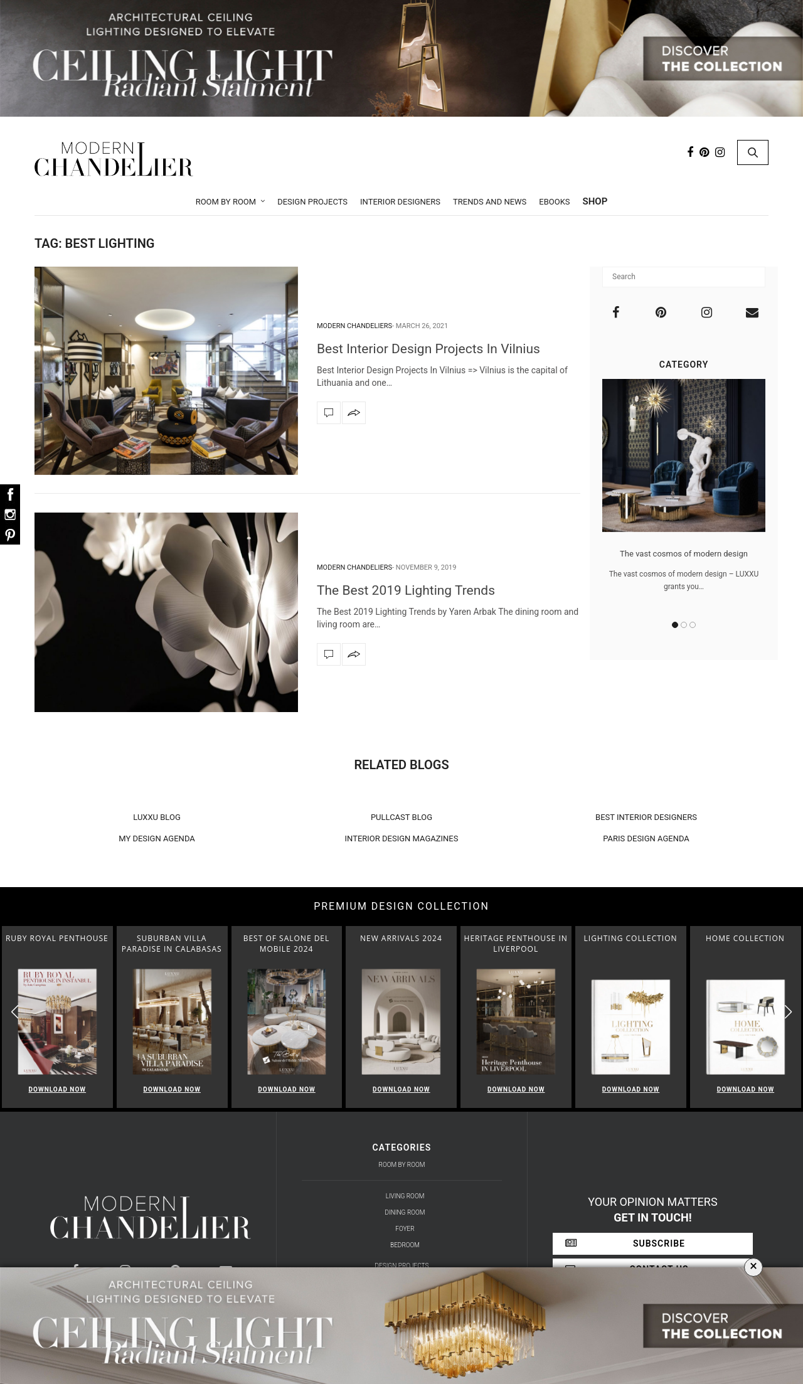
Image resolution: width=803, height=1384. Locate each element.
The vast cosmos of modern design (684, 553)
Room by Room (226, 201)
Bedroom (405, 1245)
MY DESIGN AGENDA (157, 838)
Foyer (404, 1228)
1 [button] (675, 625)
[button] (788, 1011)
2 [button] (684, 625)
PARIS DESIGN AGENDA (646, 838)
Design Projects (312, 201)
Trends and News (489, 201)
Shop (595, 201)
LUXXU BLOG (157, 817)
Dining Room (405, 1212)
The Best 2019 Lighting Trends (406, 590)
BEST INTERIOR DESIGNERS (646, 817)
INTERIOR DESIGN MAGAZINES (402, 838)
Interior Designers (400, 201)
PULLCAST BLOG (401, 817)
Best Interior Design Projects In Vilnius (428, 348)
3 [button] (692, 625)
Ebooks (554, 201)
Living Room (405, 1196)
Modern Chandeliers (354, 326)
